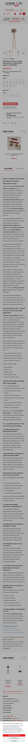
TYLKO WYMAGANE (14, 738)
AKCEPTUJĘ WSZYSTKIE (14, 735)
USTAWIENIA (14, 740)
